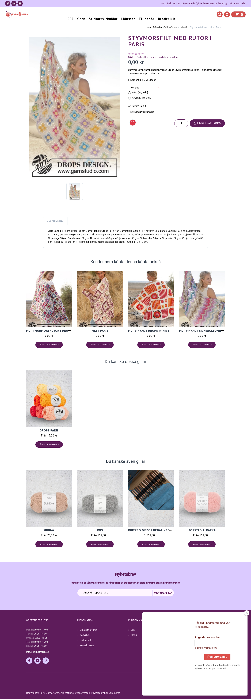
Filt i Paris (100, 331)
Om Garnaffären (88, 629)
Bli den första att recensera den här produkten (153, 57)
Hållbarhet (85, 640)
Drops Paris (49, 430)
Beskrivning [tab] (55, 220)
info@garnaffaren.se (37, 651)
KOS (100, 530)
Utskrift (135, 87)
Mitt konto (187, 629)
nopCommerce (112, 693)
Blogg (134, 635)
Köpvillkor (85, 635)
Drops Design (147, 111)
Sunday (49, 530)
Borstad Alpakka (202, 530)
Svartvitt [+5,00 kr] (142, 97)
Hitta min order (238, 3)
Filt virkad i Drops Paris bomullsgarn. (159, 331)
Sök (133, 629)
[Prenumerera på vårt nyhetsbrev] (125, 593)
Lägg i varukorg (207, 123)
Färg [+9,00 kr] (140, 92)
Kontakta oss (87, 645)
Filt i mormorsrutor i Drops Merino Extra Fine (63, 331)
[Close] (248, 634)
